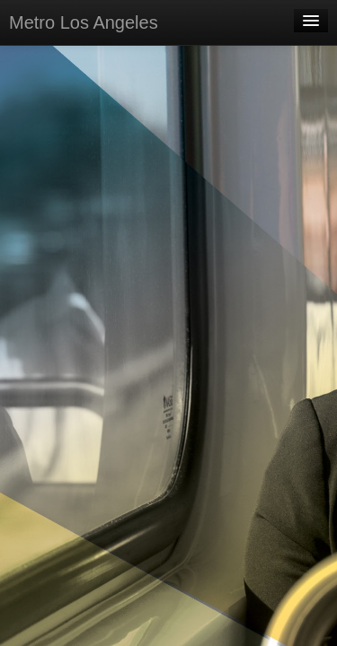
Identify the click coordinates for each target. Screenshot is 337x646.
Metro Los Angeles (83, 22)
